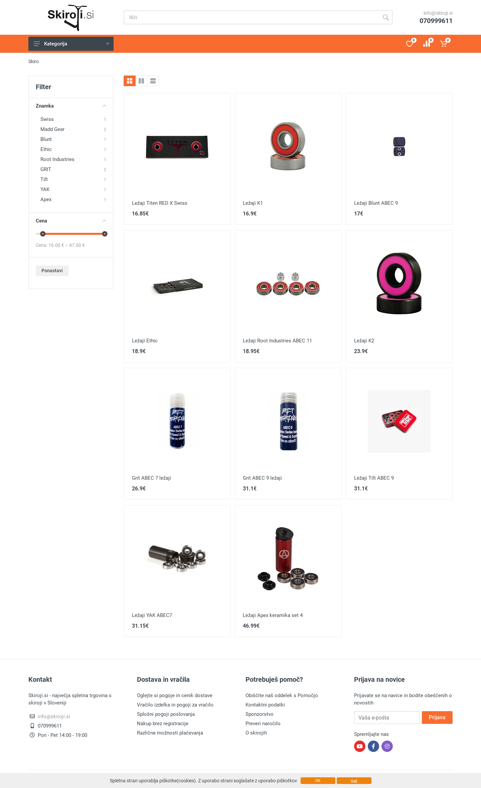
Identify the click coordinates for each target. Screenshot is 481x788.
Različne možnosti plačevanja (170, 733)
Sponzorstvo (260, 714)
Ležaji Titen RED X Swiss (159, 203)
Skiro (33, 61)
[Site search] (251, 17)
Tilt (44, 179)
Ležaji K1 (253, 203)
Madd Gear (52, 129)
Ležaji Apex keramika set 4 (273, 615)
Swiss (47, 119)
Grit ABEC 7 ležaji (151, 478)
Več (354, 781)
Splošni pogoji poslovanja (166, 714)
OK (318, 780)
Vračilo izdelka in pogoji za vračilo (175, 705)
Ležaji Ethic (145, 341)
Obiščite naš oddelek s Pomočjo (282, 695)
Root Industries (57, 159)
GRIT (45, 169)
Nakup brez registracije (162, 724)
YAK (44, 189)
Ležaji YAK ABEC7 (152, 615)
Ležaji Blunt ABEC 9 (376, 203)
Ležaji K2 (364, 341)
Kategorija (71, 44)
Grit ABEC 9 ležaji (262, 478)
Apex (45, 199)
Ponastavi (52, 270)
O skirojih (256, 733)
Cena (71, 221)
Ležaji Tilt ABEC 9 (374, 478)
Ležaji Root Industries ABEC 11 (277, 341)
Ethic (46, 149)
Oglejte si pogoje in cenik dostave (174, 695)
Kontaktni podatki (265, 705)
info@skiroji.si (438, 13)
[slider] (42, 234)
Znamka (71, 106)
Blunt (46, 139)
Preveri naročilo (263, 724)
